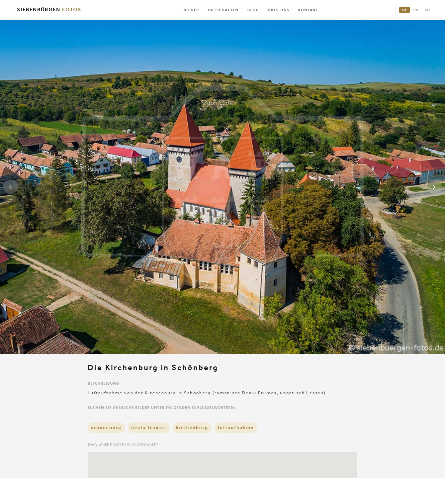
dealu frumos (148, 427)
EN (415, 10)
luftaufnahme (236, 427)
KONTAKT (308, 9)
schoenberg (106, 427)
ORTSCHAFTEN (223, 9)
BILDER (191, 9)
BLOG (253, 9)
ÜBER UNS (279, 9)
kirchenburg (192, 427)
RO (427, 10)
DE (404, 10)
